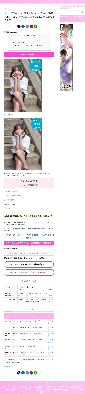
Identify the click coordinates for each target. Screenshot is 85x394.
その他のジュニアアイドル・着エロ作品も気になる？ (29, 44)
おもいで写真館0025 (19, 42)
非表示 (32, 35)
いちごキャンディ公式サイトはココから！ (29, 269)
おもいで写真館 (14, 194)
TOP (22, 1)
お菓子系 (36, 1)
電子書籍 (10, 197)
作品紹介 (62, 1)
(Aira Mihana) (12, 190)
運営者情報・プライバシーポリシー (44, 378)
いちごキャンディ (49, 1)
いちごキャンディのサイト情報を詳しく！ (29, 261)
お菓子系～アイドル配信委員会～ (71, 16)
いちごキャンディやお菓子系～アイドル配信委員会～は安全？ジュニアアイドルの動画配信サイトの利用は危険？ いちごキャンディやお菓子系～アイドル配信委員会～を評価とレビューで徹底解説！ (42, 384)
